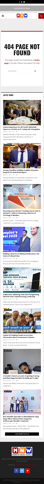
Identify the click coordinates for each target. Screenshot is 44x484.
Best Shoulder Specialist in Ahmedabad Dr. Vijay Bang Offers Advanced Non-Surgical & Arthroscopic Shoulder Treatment (21, 418)
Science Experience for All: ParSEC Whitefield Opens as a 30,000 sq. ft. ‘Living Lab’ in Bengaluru (21, 128)
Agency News (8, 101)
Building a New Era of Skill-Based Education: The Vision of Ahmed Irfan (21, 255)
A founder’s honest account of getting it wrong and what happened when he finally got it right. (21, 377)
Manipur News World (26, 482)
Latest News (8, 95)
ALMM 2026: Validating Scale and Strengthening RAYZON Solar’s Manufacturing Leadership (21, 295)
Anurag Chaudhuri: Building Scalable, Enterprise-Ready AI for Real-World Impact (21, 171)
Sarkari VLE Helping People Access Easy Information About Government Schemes (18, 336)
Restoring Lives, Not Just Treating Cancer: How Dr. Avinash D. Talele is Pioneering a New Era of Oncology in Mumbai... (22, 213)
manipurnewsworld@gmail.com (26, 465)
